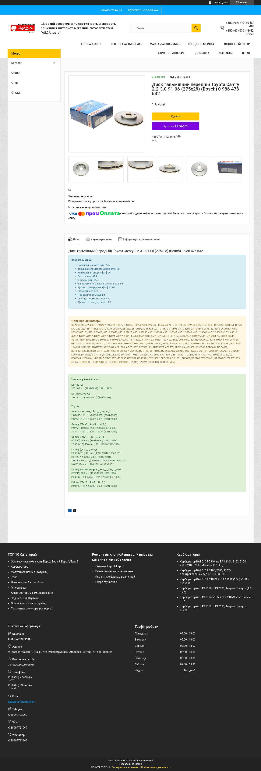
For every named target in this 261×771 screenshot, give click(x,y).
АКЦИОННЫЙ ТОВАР (237, 44)
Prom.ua (148, 760)
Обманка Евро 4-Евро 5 (109, 566)
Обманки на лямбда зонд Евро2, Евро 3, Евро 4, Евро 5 (45, 561)
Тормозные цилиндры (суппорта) (31, 608)
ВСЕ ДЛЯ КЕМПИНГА (201, 44)
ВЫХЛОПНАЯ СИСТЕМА (125, 44)
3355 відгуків (220, 2)
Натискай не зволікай (143, 10)
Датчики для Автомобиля (27, 582)
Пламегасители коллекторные (114, 571)
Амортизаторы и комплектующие (32, 592)
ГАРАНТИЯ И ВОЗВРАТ (172, 53)
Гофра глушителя (106, 582)
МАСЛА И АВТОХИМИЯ (164, 44)
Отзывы (16, 92)
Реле (14, 577)
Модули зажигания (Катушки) (29, 571)
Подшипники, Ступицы (25, 598)
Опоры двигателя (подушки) (28, 603)
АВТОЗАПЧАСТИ (91, 44)
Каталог (16, 62)
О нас (14, 82)
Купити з (176, 126)
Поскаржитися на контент (125, 767)
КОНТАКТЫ (226, 53)
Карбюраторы (20, 566)
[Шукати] (196, 28)
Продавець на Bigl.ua (130, 764)
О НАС (246, 53)
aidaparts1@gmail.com (21, 701)
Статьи (15, 72)
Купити (175, 116)
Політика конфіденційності (155, 767)
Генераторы (18, 587)
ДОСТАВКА (202, 53)
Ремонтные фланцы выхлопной (115, 576)
